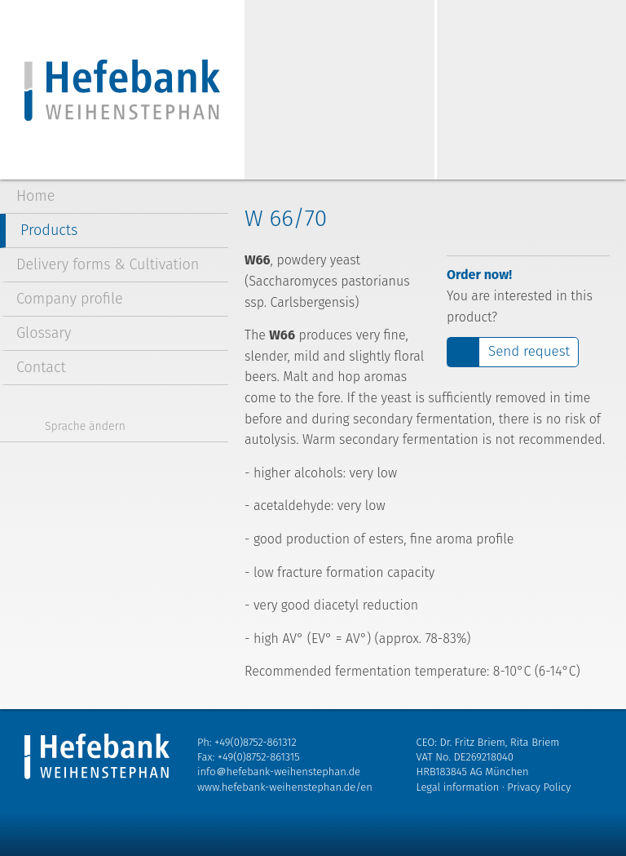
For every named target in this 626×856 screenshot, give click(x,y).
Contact (41, 367)
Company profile (69, 299)
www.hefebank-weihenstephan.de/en (285, 787)
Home (35, 196)
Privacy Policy (539, 787)
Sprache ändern (85, 426)
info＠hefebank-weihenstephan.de (278, 771)
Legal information (458, 787)
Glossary (44, 333)
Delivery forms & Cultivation (107, 264)
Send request (529, 351)
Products (48, 230)
